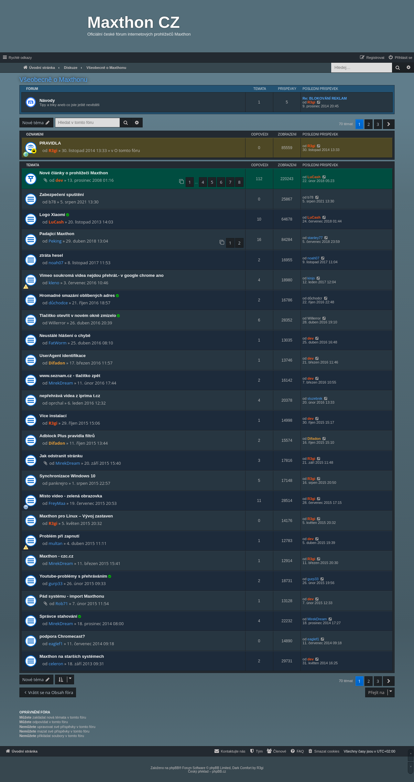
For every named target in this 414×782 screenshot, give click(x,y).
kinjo (311, 278)
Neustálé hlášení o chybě (65, 335)
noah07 (56, 263)
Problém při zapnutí (59, 536)
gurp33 (55, 583)
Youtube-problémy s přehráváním (73, 576)
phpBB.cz (219, 771)
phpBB (174, 768)
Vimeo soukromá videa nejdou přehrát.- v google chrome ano (101, 275)
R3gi (311, 102)
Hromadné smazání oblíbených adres (77, 295)
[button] (389, 124)
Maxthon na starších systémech (71, 656)
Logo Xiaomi (52, 214)
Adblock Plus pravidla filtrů (67, 435)
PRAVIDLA (50, 143)
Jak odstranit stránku (60, 455)
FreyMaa (57, 503)
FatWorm (58, 343)
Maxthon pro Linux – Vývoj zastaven (76, 516)
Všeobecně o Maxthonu (53, 79)
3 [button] (378, 124)
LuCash (314, 177)
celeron (56, 664)
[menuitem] (400, 57)
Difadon (57, 363)
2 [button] (368, 124)
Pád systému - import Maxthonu (71, 596)
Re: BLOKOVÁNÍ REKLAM (324, 98)
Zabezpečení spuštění (61, 194)
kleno (54, 283)
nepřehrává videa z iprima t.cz (69, 395)
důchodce (58, 303)
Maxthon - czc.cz (56, 556)
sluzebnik (315, 398)
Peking (55, 241)
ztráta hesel (51, 255)
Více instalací (53, 415)
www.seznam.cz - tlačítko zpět (69, 375)
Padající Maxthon (56, 233)
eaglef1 (56, 643)
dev (59, 180)
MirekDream (61, 383)
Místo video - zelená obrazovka (70, 496)
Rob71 (62, 603)
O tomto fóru (127, 150)
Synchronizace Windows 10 (67, 475)
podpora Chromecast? (62, 636)
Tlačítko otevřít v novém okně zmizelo (77, 315)
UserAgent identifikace (62, 355)
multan (55, 543)
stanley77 (315, 238)
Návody (47, 100)
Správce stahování (58, 616)
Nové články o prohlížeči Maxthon (73, 172)
